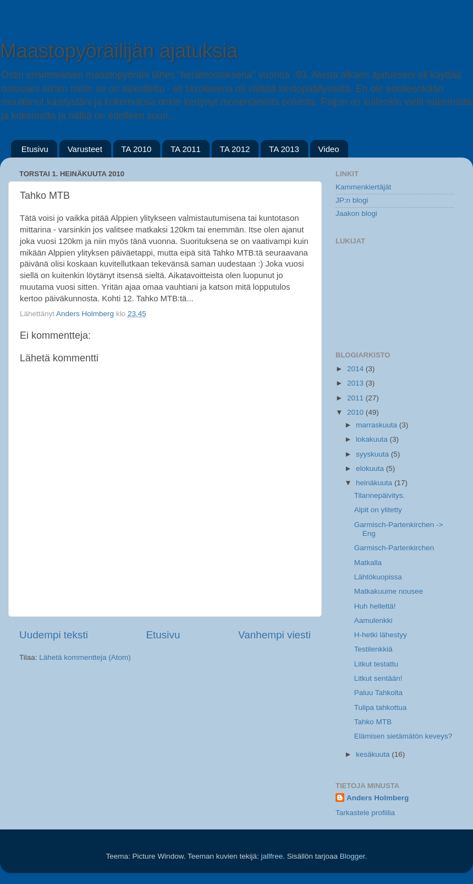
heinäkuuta (375, 483)
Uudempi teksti (53, 635)
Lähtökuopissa (378, 577)
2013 (356, 383)
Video (328, 149)
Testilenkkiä (373, 649)
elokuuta (371, 468)
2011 (356, 398)
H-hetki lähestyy (380, 635)
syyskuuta (373, 454)
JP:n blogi (352, 200)
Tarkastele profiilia (365, 813)
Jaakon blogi (356, 213)
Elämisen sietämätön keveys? (403, 736)
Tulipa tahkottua (380, 707)
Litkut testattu (376, 664)
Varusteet (85, 149)
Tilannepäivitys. (379, 495)
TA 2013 (284, 149)
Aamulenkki (373, 620)
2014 (356, 369)
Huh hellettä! (375, 606)
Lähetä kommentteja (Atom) (85, 657)
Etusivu (34, 149)
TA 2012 (235, 149)
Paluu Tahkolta (378, 692)
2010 (356, 412)
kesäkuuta (374, 754)
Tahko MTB (373, 722)
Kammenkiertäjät (363, 187)
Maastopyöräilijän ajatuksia (119, 51)
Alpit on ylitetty (378, 510)
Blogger (352, 856)
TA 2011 (185, 149)
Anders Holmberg (377, 798)
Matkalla (368, 562)
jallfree (272, 856)
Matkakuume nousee (388, 591)
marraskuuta (377, 425)
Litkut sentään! (378, 678)
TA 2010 (137, 149)
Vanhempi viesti (274, 635)
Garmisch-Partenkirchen (394, 548)
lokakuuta (373, 439)
